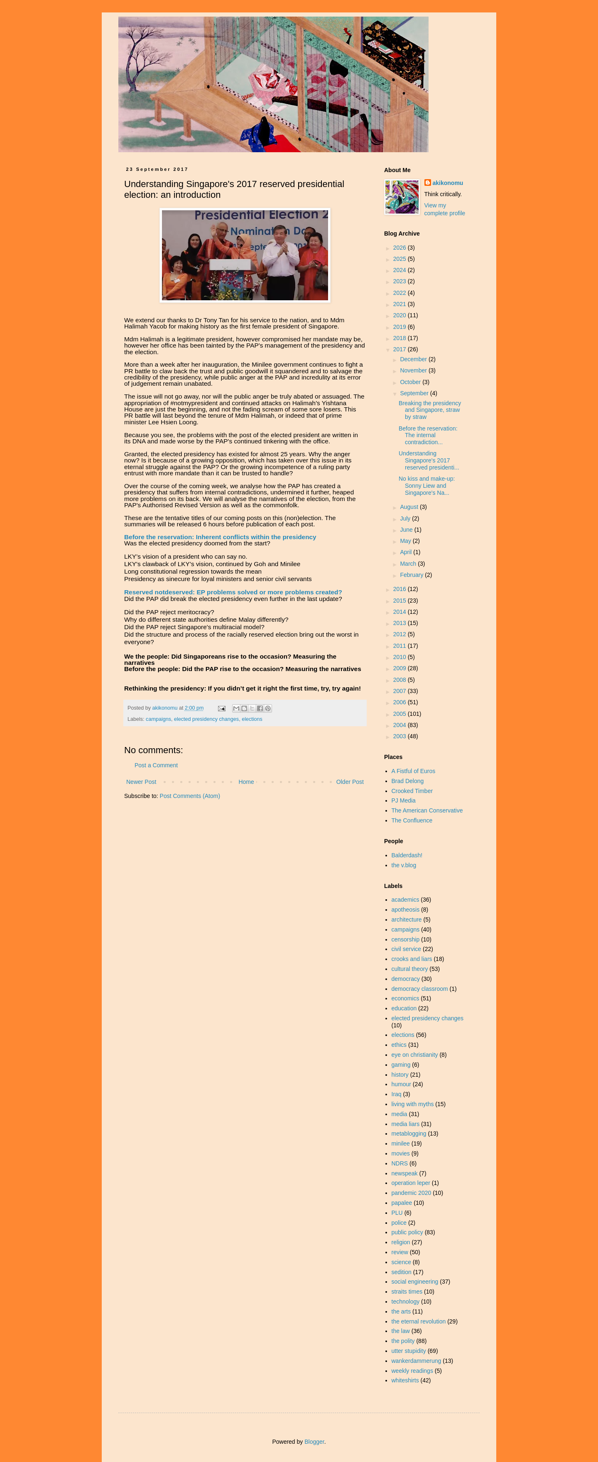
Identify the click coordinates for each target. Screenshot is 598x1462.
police (399, 1222)
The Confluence (412, 820)
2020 (400, 315)
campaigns (158, 719)
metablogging (409, 1133)
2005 (400, 713)
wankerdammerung (416, 1360)
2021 (400, 304)
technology (406, 1301)
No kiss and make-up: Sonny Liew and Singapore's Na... (427, 485)
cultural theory (410, 969)
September (415, 393)
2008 (400, 679)
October (411, 382)
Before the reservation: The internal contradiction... (428, 435)
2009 (400, 668)
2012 (400, 634)
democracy (406, 978)
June (407, 529)
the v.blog (404, 865)
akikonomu (448, 183)
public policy (407, 1232)
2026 (400, 247)
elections (252, 719)
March (409, 563)
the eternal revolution (419, 1321)
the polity (403, 1341)
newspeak (405, 1173)
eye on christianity (415, 1054)
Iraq (397, 1094)
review (400, 1252)
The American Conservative (427, 810)
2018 (400, 338)
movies (401, 1153)
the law (401, 1331)
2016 (400, 589)
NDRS (400, 1163)
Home (246, 781)
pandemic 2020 (411, 1193)
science (401, 1262)
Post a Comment (156, 765)
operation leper (411, 1183)
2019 (400, 327)
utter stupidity (409, 1351)
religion (401, 1242)
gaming (401, 1064)
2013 (400, 623)
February (412, 575)
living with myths (413, 1104)
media (399, 1114)
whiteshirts (405, 1380)
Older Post (350, 781)
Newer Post (141, 781)
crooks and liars (412, 959)
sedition (402, 1272)
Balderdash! (407, 855)
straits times (407, 1291)
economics (405, 998)
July (406, 518)
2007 (400, 691)
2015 (400, 600)
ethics (399, 1044)
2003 (400, 736)
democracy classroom (420, 988)
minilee (401, 1143)
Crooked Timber (412, 791)
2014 (400, 611)
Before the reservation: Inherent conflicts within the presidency (220, 536)
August (409, 507)
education (404, 1008)
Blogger (314, 1441)
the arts (401, 1311)
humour (401, 1084)
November (414, 370)
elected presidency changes (206, 719)
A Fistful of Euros (414, 771)
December (414, 359)
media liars (406, 1124)
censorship (406, 939)
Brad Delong (408, 781)
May (406, 541)
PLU (397, 1212)
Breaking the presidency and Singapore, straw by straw (430, 410)
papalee (402, 1202)
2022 (400, 292)
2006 (400, 702)
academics (405, 899)
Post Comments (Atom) (190, 796)
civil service (407, 949)
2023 (400, 281)
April (406, 552)
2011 (400, 645)
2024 (400, 270)
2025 (400, 258)
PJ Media (404, 800)
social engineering (415, 1281)
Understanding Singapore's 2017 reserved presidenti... (429, 460)
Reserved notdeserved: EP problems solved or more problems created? (233, 592)
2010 (400, 657)
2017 (400, 349)
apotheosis (406, 909)
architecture (407, 919)
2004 (400, 725)
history (400, 1074)
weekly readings (412, 1370)
